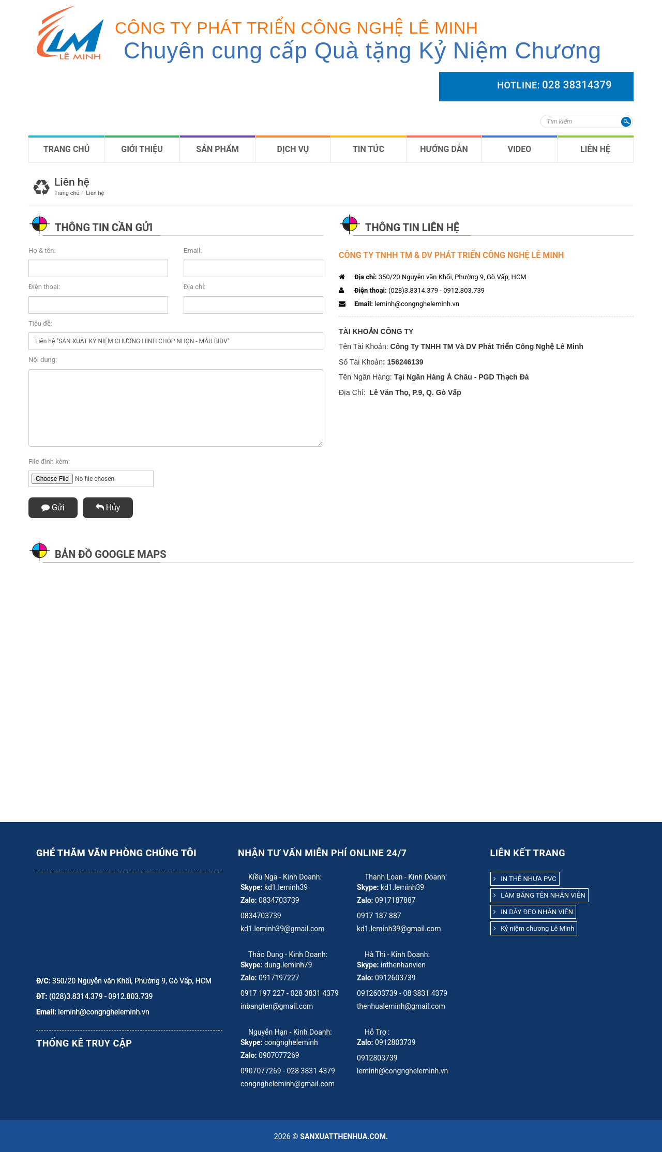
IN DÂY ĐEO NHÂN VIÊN (533, 912)
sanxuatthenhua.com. (344, 1136)
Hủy (108, 507)
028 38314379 (577, 85)
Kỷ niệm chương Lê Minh (534, 928)
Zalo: (248, 900)
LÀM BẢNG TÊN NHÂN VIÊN (539, 895)
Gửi (53, 507)
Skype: (251, 887)
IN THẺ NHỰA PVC (524, 879)
